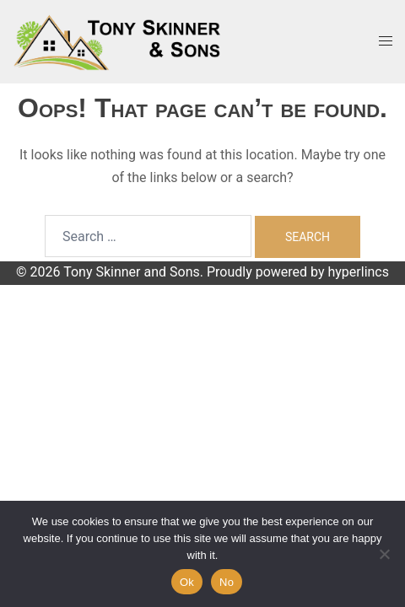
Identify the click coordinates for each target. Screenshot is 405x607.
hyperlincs (358, 272)
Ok (187, 582)
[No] (383, 553)
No (226, 582)
